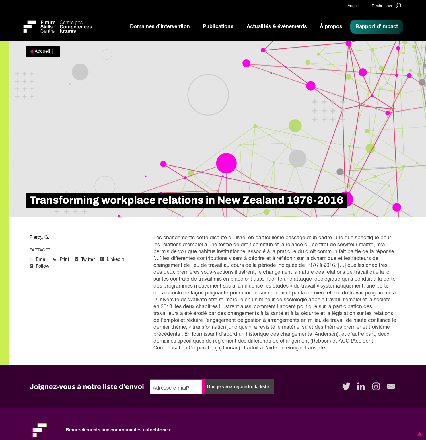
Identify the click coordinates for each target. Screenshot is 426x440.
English (354, 6)
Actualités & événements (277, 26)
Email (42, 259)
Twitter (88, 259)
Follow (42, 266)
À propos (331, 26)
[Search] (386, 5)
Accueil (42, 51)
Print (64, 259)
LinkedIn (115, 259)
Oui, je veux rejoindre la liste (238, 386)
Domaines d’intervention (160, 26)
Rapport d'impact (376, 26)
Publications (218, 26)
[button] (418, 433)
